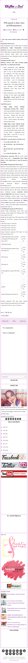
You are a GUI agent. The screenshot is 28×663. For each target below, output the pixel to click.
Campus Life (14, 19)
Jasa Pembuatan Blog (14, 660)
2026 (4, 427)
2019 (4, 450)
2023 (4, 437)
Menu (14, 12)
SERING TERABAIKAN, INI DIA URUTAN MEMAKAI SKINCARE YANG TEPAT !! (16, 617)
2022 (4, 440)
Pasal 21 (10, 69)
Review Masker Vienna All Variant (16, 594)
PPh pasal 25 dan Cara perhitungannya (14, 24)
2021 (4, 443)
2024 (4, 434)
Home (14, 321)
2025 (4, 430)
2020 (4, 447)
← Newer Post (4, 321)
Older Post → (23, 321)
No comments (13, 32)
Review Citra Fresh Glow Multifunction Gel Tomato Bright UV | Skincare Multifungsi (16, 624)
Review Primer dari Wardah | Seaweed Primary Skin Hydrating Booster (15, 603)
